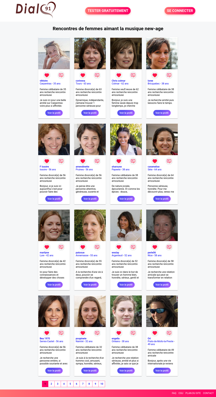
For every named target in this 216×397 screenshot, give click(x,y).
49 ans (151, 344)
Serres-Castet (47, 341)
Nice (150, 255)
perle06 (152, 252)
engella (116, 338)
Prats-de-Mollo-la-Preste (160, 341)
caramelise (153, 166)
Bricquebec (154, 83)
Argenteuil (117, 255)
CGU (180, 393)
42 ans (49, 255)
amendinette (82, 166)
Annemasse (82, 255)
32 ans (89, 341)
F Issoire (44, 166)
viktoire (44, 80)
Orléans (116, 341)
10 (101, 383)
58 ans (158, 255)
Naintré (80, 341)
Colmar (116, 83)
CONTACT (208, 393)
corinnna (80, 80)
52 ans (128, 255)
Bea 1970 (45, 338)
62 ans (125, 83)
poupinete (81, 338)
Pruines (80, 169)
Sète (150, 169)
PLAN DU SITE (193, 393)
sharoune (117, 166)
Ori (149, 338)
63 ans (87, 83)
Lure (42, 255)
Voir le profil (54, 112)
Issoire (43, 169)
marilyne (44, 252)
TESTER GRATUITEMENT (108, 11)
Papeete (116, 169)
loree (150, 80)
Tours (79, 83)
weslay (115, 252)
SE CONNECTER (180, 11)
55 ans (94, 255)
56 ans (52, 169)
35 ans (56, 83)
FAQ (174, 393)
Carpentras (45, 83)
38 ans (165, 83)
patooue (80, 252)
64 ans (158, 169)
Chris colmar (118, 80)
